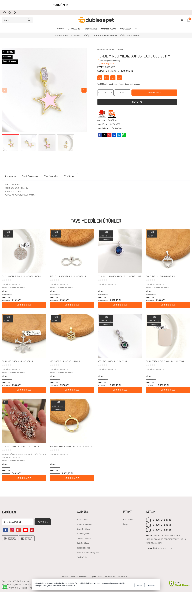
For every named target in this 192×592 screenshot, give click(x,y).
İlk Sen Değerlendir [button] (105, 63)
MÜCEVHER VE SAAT (108, 29)
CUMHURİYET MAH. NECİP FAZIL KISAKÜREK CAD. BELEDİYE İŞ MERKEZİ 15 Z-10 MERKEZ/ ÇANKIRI (166, 540)
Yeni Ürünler (82, 558)
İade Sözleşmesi (83, 548)
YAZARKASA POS (91, 29)
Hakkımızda (128, 520)
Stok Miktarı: (103, 128)
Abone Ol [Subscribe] (43, 522)
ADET (122, 92)
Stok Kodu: (102, 124)
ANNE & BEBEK (125, 29)
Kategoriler (74, 29)
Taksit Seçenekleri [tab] (30, 176)
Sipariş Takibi (96, 577)
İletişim (126, 525)
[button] (84, 90)
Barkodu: (101, 120)
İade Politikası (83, 543)
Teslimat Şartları (84, 539)
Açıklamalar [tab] (10, 176)
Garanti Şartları (83, 534)
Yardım (64, 577)
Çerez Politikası (83, 529)
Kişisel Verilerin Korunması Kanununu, (103, 583)
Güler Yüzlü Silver (114, 49)
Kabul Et (151, 585)
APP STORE (110, 577)
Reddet (139, 585)
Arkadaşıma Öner (119, 77)
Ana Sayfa (59, 29)
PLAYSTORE (124, 577)
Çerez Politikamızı (54, 586)
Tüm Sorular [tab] (70, 176)
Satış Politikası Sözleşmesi (88, 553)
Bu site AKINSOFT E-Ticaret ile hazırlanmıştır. (22, 588)
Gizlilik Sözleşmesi (84, 525)
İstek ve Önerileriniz (79, 577)
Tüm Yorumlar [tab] (52, 176)
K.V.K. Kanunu (83, 520)
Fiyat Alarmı (106, 77)
